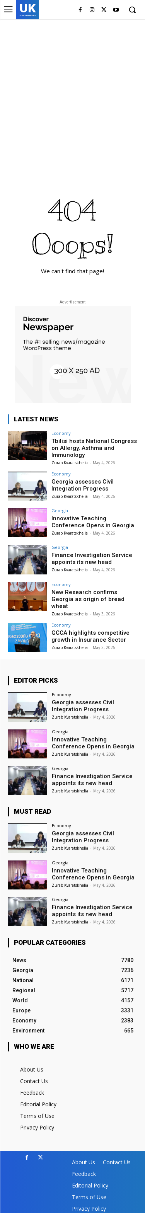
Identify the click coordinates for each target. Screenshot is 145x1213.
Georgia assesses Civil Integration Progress (82, 485)
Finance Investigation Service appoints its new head (91, 559)
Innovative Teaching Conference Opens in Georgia (92, 522)
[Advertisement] (72, 95)
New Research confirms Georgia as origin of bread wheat (88, 599)
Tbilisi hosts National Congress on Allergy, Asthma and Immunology (94, 448)
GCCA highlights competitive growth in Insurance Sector (90, 636)
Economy (61, 433)
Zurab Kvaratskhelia (69, 462)
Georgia (59, 510)
